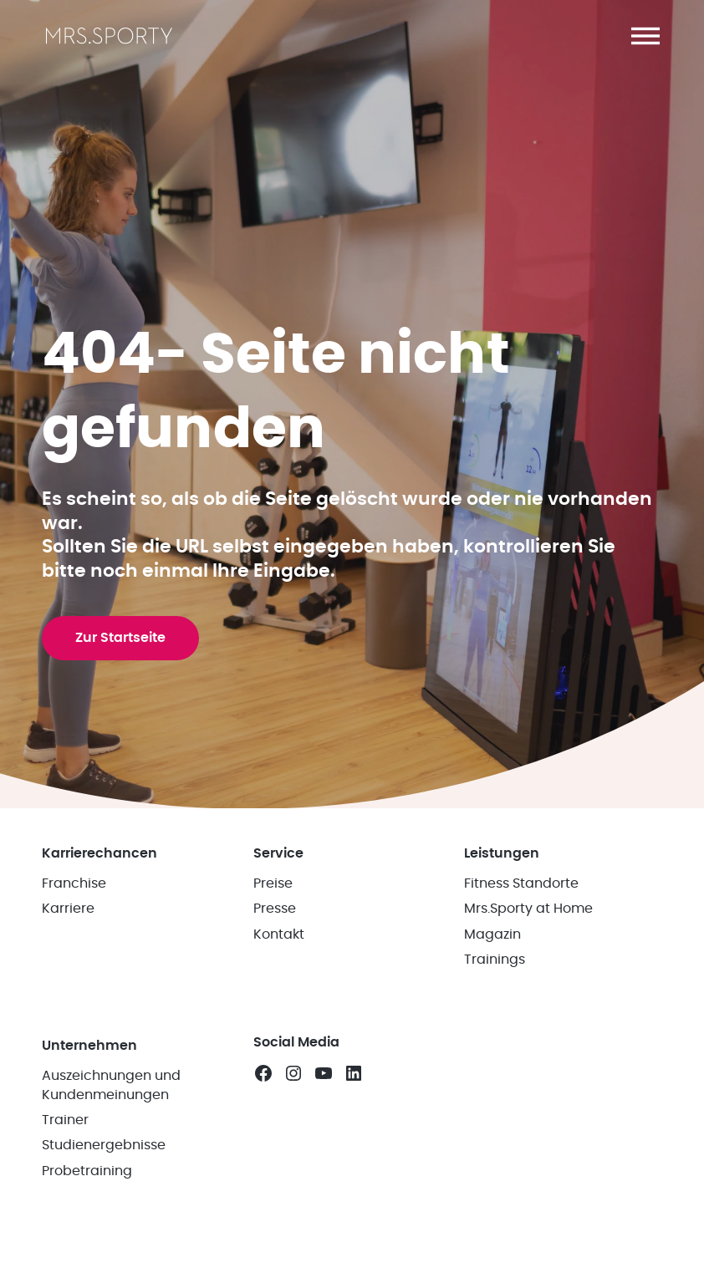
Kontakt (278, 934)
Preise (273, 883)
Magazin (492, 934)
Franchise (74, 883)
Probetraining (87, 1171)
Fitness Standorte (521, 883)
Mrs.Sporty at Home (528, 908)
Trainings (494, 959)
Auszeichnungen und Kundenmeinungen (111, 1085)
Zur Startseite (120, 637)
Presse (274, 908)
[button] (645, 36)
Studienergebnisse (104, 1145)
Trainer (65, 1120)
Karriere (68, 908)
